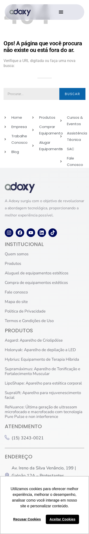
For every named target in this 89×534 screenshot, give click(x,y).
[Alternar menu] (61, 12)
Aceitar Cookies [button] (62, 519)
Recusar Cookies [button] (27, 519)
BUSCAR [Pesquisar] (72, 94)
